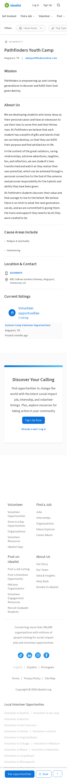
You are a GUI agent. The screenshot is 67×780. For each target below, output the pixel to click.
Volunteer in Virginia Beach (20, 737)
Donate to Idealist (47, 587)
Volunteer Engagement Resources (16, 598)
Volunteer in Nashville (45, 750)
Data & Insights (45, 576)
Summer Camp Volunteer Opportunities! (27, 325)
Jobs (39, 512)
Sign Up (47, 5)
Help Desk (42, 581)
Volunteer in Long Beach (19, 756)
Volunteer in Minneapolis (19, 762)
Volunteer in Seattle (16, 713)
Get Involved (9, 16)
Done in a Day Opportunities (16, 524)
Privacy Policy (32, 678)
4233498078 (16, 273)
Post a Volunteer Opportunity (18, 577)
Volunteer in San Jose (46, 713)
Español (32, 667)
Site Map (50, 678)
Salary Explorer (45, 529)
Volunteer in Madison (47, 744)
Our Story (42, 564)
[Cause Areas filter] (30, 28)
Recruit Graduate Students (18, 610)
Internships (43, 518)
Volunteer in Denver (16, 731)
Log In (35, 5)
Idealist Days (15, 547)
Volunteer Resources (14, 539)
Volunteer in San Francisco (20, 725)
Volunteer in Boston (16, 719)
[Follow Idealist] (21, 655)
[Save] (43, 774)
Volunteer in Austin (44, 731)
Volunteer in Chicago (17, 744)
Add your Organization (16, 587)
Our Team (42, 570)
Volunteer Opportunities (16, 514)
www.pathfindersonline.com (41, 58)
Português (47, 667)
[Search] (58, 5)
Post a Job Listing (19, 569)
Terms (15, 678)
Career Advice (44, 535)
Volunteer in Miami (15, 750)
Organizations (16, 531)
